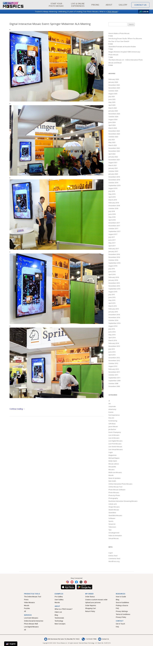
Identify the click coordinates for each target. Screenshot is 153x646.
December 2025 (114, 85)
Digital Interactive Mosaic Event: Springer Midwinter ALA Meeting (50, 24)
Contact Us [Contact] (140, 4)
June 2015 (112, 297)
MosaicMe (112, 467)
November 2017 (114, 226)
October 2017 (113, 228)
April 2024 (112, 125)
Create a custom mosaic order (96, 599)
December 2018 (114, 205)
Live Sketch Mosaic (115, 446)
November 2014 (114, 317)
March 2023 (113, 145)
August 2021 (113, 162)
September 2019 (114, 185)
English (11, 644)
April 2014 (112, 337)
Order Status (90, 596)
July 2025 (112, 96)
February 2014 (114, 343)
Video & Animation (115, 535)
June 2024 (112, 122)
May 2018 (112, 217)
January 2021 (113, 168)
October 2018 (113, 208)
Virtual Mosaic (114, 538)
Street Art (112, 524)
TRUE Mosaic (112, 11)
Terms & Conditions (123, 614)
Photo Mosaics (114, 492)
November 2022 (114, 151)
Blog (56, 615)
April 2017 (112, 246)
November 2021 (114, 160)
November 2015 (114, 286)
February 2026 (114, 79)
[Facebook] (76, 582)
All (25, 611)
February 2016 (114, 277)
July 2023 (112, 139)
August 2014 (113, 326)
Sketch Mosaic (114, 510)
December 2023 (114, 131)
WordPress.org (114, 561)
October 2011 (113, 375)
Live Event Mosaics (31, 618)
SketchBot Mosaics (115, 515)
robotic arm (113, 504)
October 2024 (113, 116)
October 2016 (113, 260)
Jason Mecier (113, 426)
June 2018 (112, 214)
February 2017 (114, 248)
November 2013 (114, 346)
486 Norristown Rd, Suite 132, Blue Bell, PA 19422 (61, 639)
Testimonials (59, 618)
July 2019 (112, 191)
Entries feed (113, 556)
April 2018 (112, 220)
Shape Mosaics (114, 507)
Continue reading (17, 409)
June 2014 (112, 332)
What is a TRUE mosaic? (63, 609)
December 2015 (114, 283)
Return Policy (90, 611)
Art (110, 403)
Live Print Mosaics (115, 444)
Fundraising (113, 421)
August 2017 (113, 234)
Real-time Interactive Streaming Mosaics (123, 501)
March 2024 (113, 128)
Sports (111, 521)
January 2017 (113, 251)
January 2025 (113, 111)
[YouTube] (72, 582)
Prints (26, 599)
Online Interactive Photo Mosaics (120, 484)
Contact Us (103, 639)
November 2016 (114, 257)
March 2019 (113, 200)
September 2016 (114, 263)
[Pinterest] (85, 582)
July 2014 (112, 329)
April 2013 (112, 355)
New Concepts (60, 624)
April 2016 (112, 274)
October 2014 (113, 320)
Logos (111, 452)
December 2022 (114, 148)
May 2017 (112, 243)
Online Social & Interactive (33, 621)
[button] (56, 5)
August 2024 (113, 119)
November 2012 (114, 360)
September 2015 (114, 289)
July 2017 (112, 237)
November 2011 (114, 372)
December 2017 (114, 223)
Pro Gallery (59, 596)
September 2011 (114, 378)
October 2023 (113, 137)
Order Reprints (90, 605)
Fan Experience (114, 415)
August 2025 (113, 94)
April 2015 (112, 303)
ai (109, 401)
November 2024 (114, 114)
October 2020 (113, 171)
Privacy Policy (121, 617)
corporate (112, 406)
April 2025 (112, 105)
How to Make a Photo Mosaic (119, 33)
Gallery (123, 4)
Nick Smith (112, 481)
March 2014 (113, 340)
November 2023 (114, 134)
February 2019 (114, 203)
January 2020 (113, 174)
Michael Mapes (114, 458)
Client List (58, 612)
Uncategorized (114, 533)
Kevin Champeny (115, 432)
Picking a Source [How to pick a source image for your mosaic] (122, 605)
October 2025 (113, 91)
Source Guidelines (122, 602)
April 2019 (112, 197)
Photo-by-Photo (114, 495)
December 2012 (114, 358)
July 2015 (112, 294)
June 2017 (112, 240)
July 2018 (112, 211)
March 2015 (113, 306)
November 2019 (114, 180)
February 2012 (114, 369)
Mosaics (112, 469)
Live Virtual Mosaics (116, 449)
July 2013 (112, 349)
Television (112, 527)
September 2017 (114, 231)
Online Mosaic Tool (115, 487)
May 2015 (112, 300)
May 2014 (112, 335)
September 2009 (114, 380)
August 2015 (113, 292)
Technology (59, 621)
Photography (113, 498)
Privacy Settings (122, 611)
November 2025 (114, 88)
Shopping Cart (90, 608)
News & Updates (115, 478)
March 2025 (113, 108)
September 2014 (114, 323)
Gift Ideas (112, 424)
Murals (111, 475)
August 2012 (113, 366)
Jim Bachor (112, 429)
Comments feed (114, 558)
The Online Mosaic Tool (32, 596)
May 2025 (112, 102)
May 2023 (112, 142)
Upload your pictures (93, 602)
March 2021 (113, 165)
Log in (111, 553)
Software (112, 518)
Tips (110, 530)
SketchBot (112, 512)
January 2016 (113, 280)
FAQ (117, 608)
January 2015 (113, 312)
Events (111, 412)
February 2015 (114, 309)
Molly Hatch (113, 461)
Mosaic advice (114, 464)
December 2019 (114, 177)
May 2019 (112, 194)
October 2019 (113, 182)
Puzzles (27, 608)
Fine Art (111, 418)
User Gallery (59, 599)
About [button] (109, 4)
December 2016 (114, 254)
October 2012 (113, 363)
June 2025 (112, 99)
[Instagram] (67, 582)
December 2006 (114, 386)
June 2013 (112, 352)
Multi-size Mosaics (115, 472)
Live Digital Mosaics (116, 441)
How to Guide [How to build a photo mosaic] (121, 596)
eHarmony (112, 409)
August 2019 (113, 188)
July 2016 (112, 269)
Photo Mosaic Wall (31, 624)
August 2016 (113, 266)
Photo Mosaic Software (117, 490)
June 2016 (112, 271)
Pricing (95, 4)
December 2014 (114, 314)
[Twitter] (81, 582)
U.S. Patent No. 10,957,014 (102, 643)
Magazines (113, 455)
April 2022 (112, 154)
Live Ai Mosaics (114, 435)
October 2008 (113, 383)
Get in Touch (120, 624)
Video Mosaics (29, 602)
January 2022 (113, 157)
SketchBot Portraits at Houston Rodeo (122, 46)
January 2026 (113, 82)
